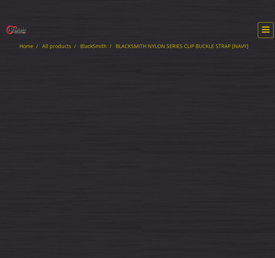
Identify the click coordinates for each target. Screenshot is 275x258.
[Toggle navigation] (266, 30)
